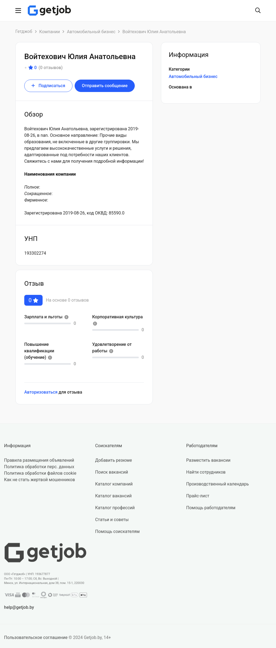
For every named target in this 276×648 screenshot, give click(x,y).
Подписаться (48, 85)
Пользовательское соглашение (36, 640)
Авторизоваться (40, 392)
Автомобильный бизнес (91, 31)
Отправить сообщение (104, 85)
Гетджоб (23, 31)
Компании (49, 31)
